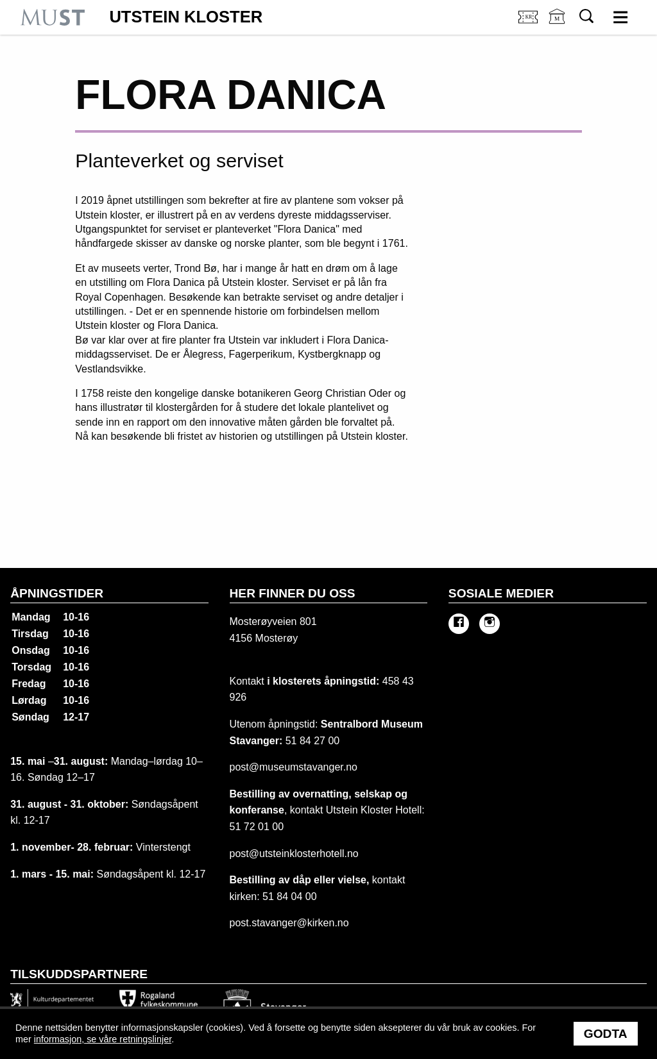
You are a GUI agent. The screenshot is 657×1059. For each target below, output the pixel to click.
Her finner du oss (292, 593)
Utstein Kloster (185, 17)
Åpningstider (56, 593)
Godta (605, 1033)
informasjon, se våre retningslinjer (102, 1039)
